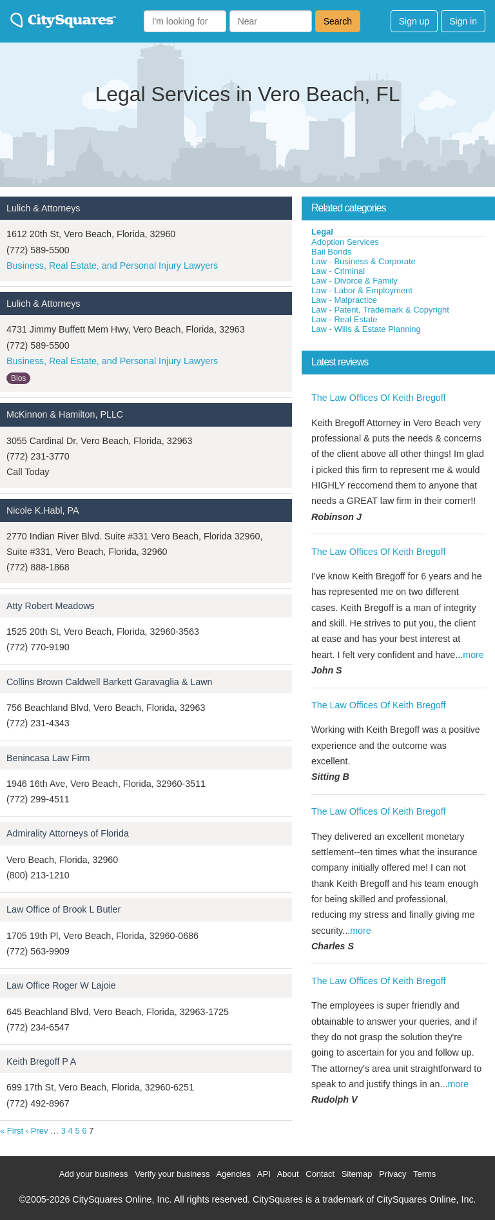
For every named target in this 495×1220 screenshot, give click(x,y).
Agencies (233, 1174)
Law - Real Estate (344, 319)
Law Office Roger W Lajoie (61, 985)
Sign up (414, 21)
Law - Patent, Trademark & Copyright (380, 310)
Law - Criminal (338, 271)
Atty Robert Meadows (50, 606)
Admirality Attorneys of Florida (67, 833)
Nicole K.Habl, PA (42, 510)
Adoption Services (345, 242)
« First (11, 1131)
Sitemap (357, 1174)
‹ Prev (37, 1131)
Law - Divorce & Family (354, 281)
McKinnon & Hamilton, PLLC (64, 414)
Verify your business (172, 1174)
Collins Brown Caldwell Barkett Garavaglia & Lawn (109, 682)
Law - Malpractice (344, 300)
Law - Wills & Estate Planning (366, 329)
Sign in (463, 21)
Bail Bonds (331, 252)
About (288, 1174)
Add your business (93, 1174)
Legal (322, 232)
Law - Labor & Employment (361, 290)
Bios (18, 378)
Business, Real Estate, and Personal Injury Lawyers (112, 265)
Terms (424, 1174)
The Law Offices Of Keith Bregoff (378, 397)
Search (338, 21)
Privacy (393, 1174)
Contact (320, 1174)
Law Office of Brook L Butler (63, 909)
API (264, 1174)
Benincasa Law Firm (48, 758)
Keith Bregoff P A (41, 1061)
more (473, 655)
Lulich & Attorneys (43, 208)
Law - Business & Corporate (363, 261)
